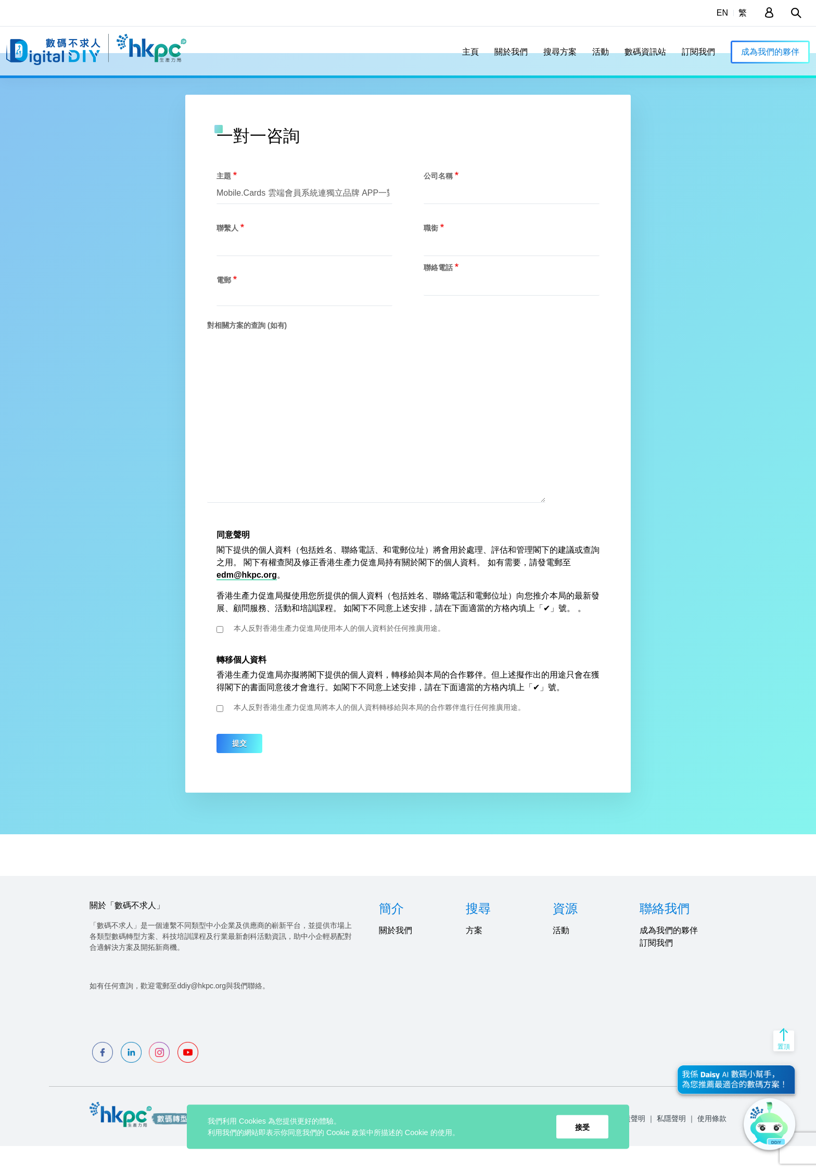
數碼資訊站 (645, 51)
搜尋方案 (560, 51)
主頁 (470, 51)
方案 (474, 955)
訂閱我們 (698, 51)
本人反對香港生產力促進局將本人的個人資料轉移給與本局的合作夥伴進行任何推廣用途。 (379, 732)
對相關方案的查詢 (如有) (247, 350)
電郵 (223, 304)
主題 (223, 200)
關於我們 (511, 51)
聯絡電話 (438, 292)
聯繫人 (227, 252)
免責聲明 (630, 1143)
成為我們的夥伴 (770, 51)
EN (722, 12)
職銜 (431, 252)
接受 (582, 1127)
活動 (600, 51)
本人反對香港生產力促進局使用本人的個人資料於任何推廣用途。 (339, 653)
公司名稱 (438, 200)
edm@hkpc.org (246, 599)
